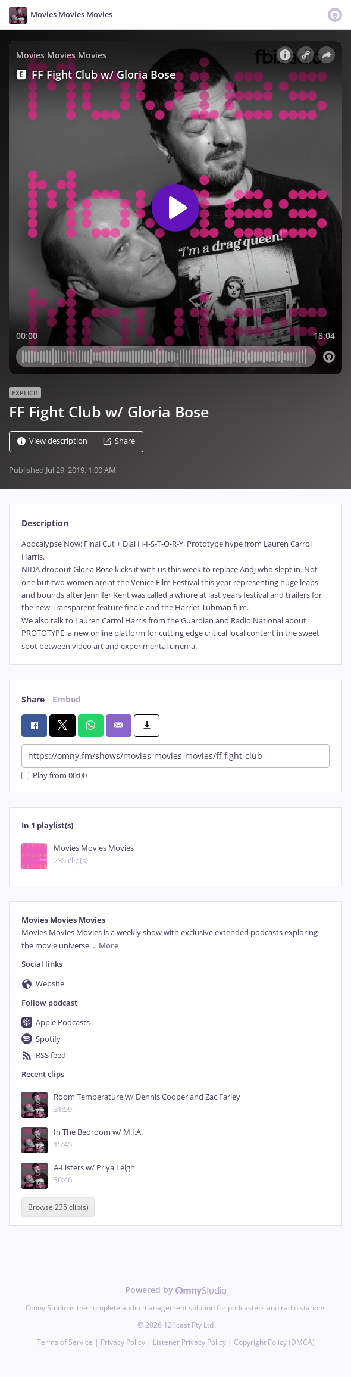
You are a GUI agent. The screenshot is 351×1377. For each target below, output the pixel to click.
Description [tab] (44, 523)
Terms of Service (65, 1342)
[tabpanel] (175, 595)
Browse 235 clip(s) (58, 1207)
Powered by (176, 1289)
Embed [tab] (66, 699)
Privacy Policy (123, 1342)
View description (52, 441)
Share (119, 441)
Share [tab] (33, 699)
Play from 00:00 (54, 775)
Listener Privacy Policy (189, 1342)
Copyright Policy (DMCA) (274, 1342)
